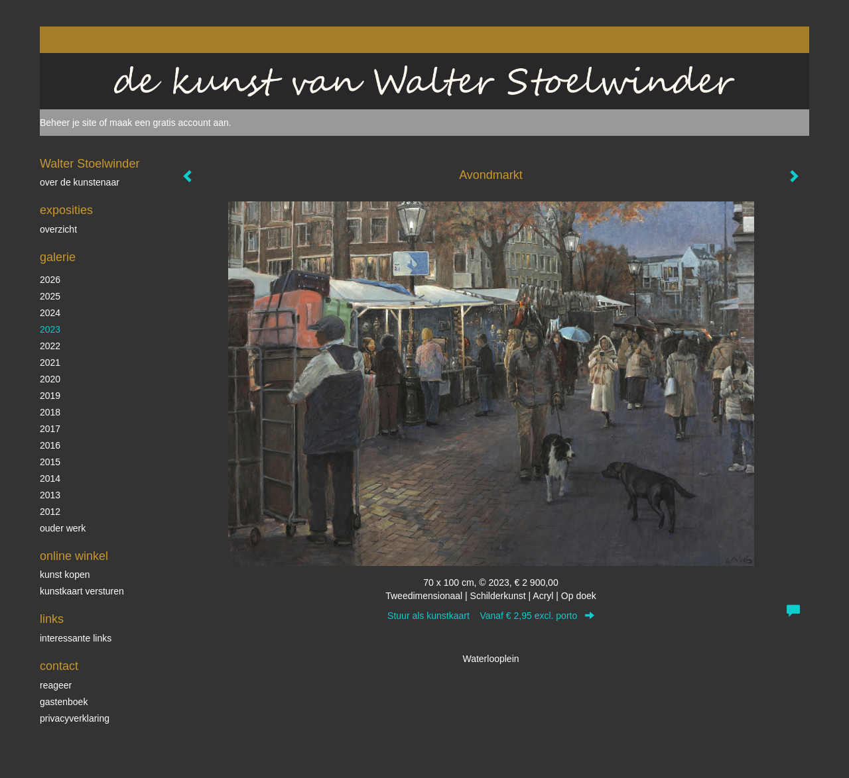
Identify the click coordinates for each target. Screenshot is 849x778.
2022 (50, 346)
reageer (56, 685)
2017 (50, 428)
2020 (50, 379)
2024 (50, 312)
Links (52, 619)
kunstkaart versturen (82, 591)
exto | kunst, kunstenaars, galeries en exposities (77, 40)
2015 (50, 462)
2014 (50, 478)
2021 (50, 362)
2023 (50, 329)
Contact (59, 666)
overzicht (58, 229)
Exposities (66, 210)
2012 (50, 511)
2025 (50, 296)
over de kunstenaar (79, 182)
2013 (50, 495)
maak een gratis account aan (169, 122)
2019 (50, 395)
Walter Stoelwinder (89, 163)
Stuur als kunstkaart (490, 615)
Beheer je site (68, 122)
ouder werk (63, 528)
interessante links (75, 638)
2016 (50, 445)
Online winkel (74, 556)
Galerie (58, 257)
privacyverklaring (74, 718)
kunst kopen (65, 574)
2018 (50, 412)
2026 (50, 279)
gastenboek (64, 701)
